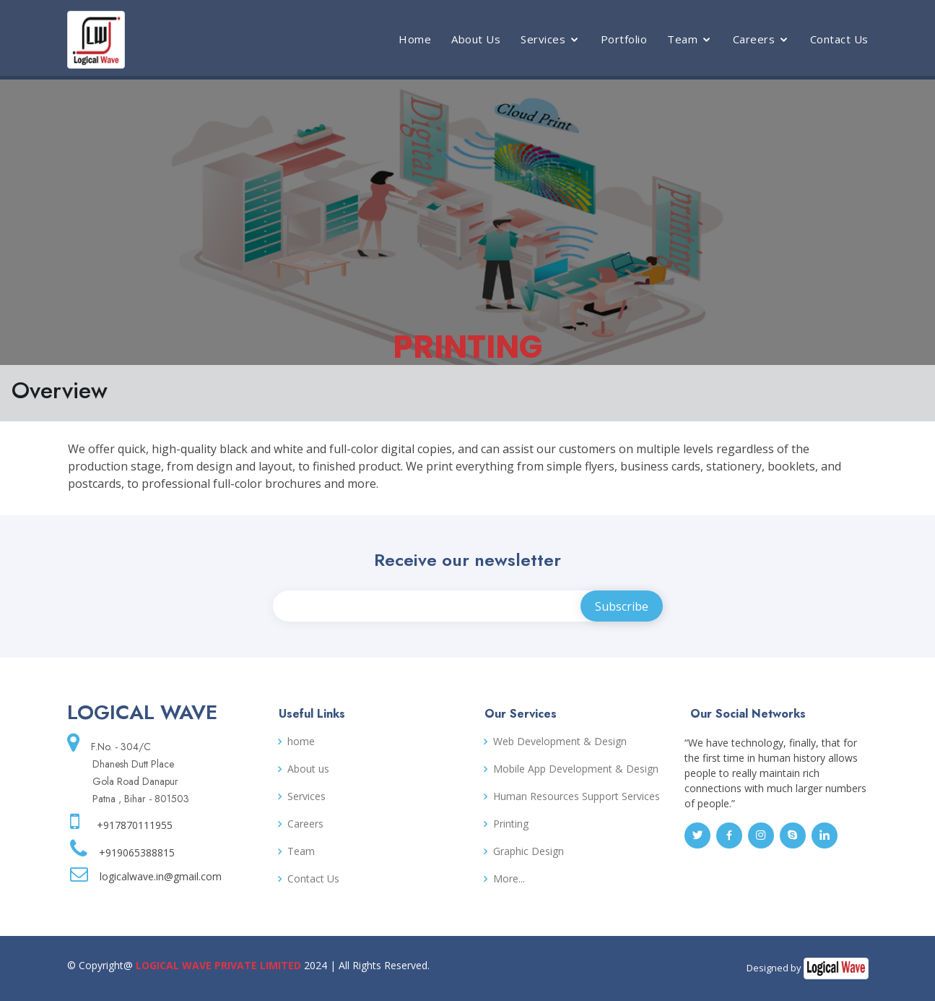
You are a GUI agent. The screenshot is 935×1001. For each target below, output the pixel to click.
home (301, 741)
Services (543, 39)
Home (415, 39)
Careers (754, 39)
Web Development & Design (560, 741)
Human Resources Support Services (576, 796)
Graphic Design (528, 851)
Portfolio (624, 39)
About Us (475, 39)
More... (509, 879)
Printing (511, 824)
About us (308, 769)
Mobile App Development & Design (575, 769)
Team (682, 39)
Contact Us (839, 39)
